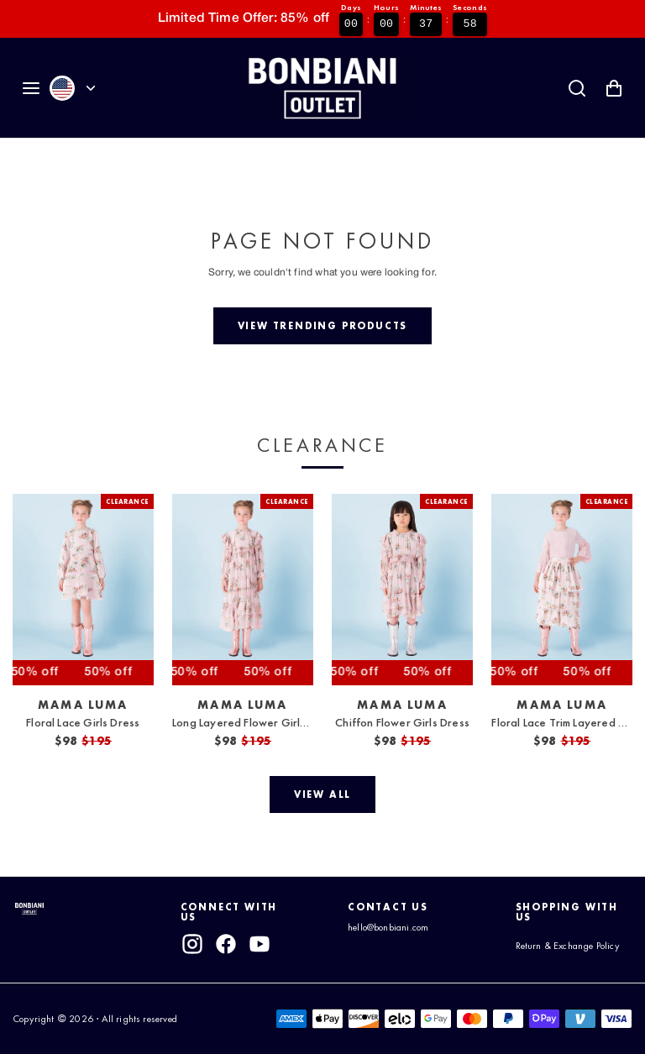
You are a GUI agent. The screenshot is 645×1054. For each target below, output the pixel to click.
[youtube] (260, 944)
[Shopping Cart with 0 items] (613, 88)
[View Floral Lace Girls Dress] (83, 589)
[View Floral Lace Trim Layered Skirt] (561, 589)
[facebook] (226, 944)
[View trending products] (322, 325)
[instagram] (192, 944)
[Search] (576, 88)
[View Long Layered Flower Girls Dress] (242, 589)
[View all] (322, 794)
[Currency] (90, 88)
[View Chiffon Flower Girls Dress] (402, 589)
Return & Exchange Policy (568, 945)
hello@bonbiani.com (388, 927)
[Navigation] (31, 88)
